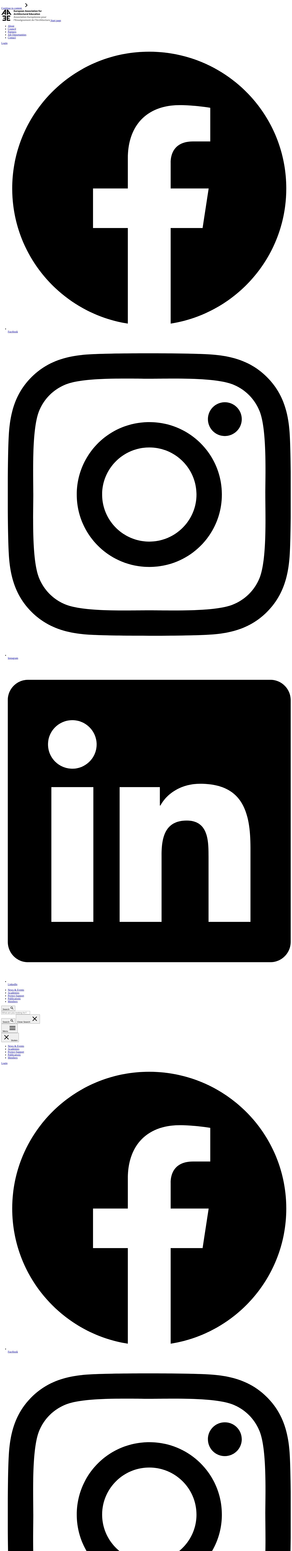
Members (13, 1001)
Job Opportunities (17, 34)
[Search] (15, 1012)
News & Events (16, 990)
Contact (12, 37)
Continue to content (15, 8)
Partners (12, 31)
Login (4, 43)
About (11, 26)
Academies (13, 992)
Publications (14, 998)
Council (12, 29)
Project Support (16, 995)
